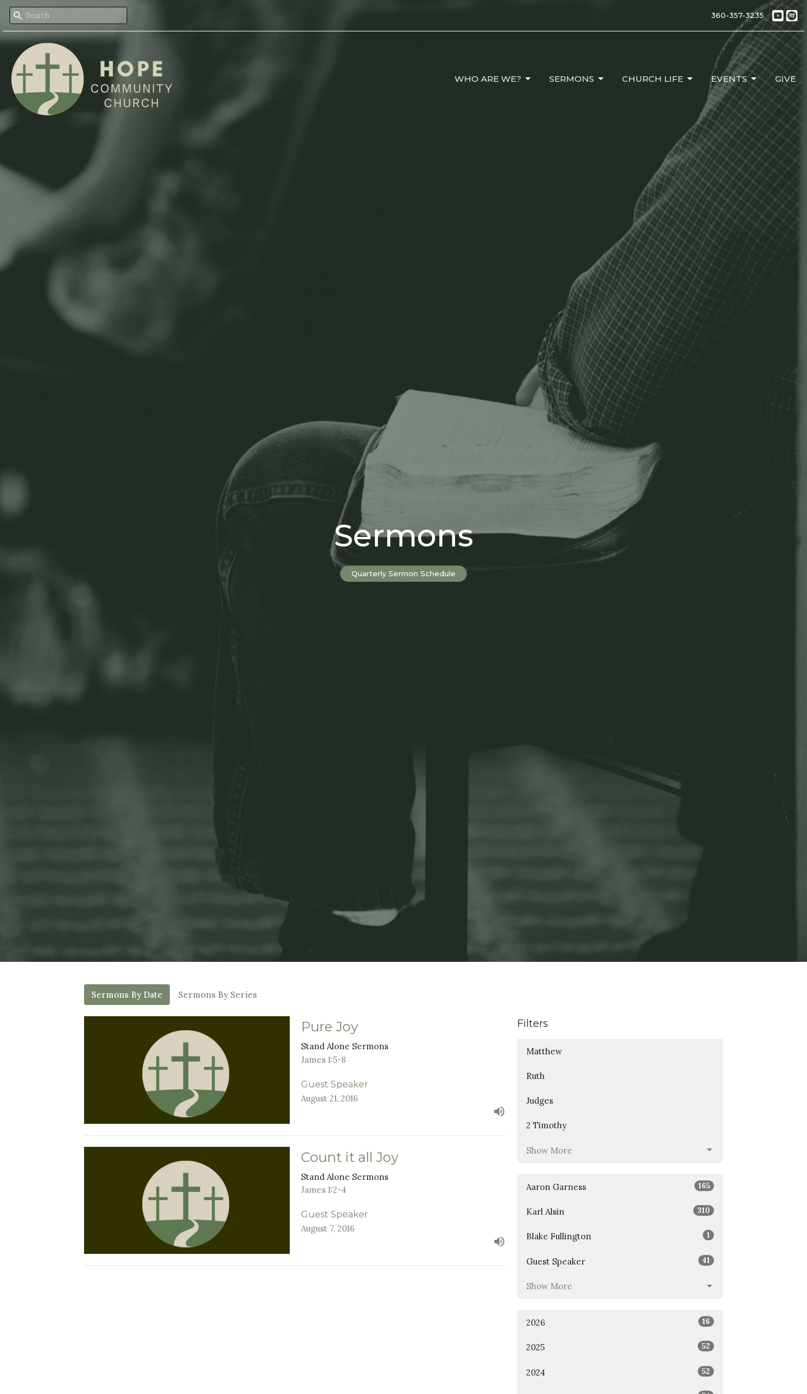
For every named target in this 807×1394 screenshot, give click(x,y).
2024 (620, 1372)
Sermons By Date (127, 994)
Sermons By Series (217, 994)
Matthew (544, 1051)
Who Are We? (493, 79)
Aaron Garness (620, 1186)
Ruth (535, 1076)
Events (734, 79)
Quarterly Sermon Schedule (403, 573)
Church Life (658, 79)
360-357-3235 (737, 15)
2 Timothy (546, 1125)
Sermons (577, 79)
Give (785, 78)
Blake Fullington (620, 1236)
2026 (620, 1322)
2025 (620, 1347)
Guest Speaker (620, 1261)
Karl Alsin (620, 1211)
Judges (539, 1100)
